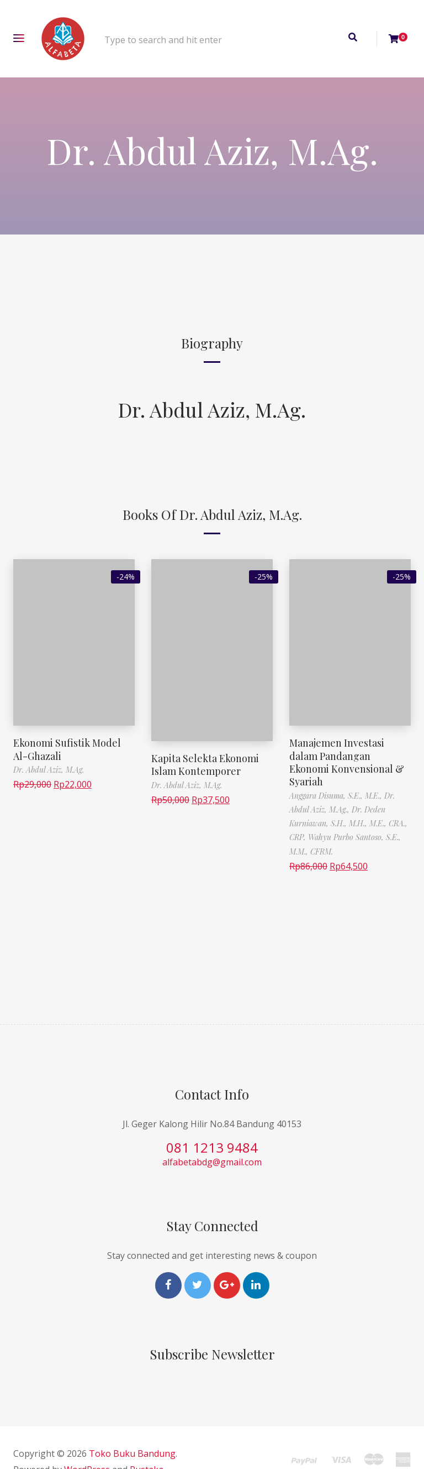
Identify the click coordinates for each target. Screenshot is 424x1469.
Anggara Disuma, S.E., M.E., (336, 795)
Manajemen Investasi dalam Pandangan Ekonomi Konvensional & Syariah (346, 762)
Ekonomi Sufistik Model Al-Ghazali (67, 749)
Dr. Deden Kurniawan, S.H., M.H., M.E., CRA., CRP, (348, 823)
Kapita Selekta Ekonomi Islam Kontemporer (205, 765)
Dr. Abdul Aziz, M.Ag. (212, 409)
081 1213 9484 (212, 1147)
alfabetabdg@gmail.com (212, 1162)
